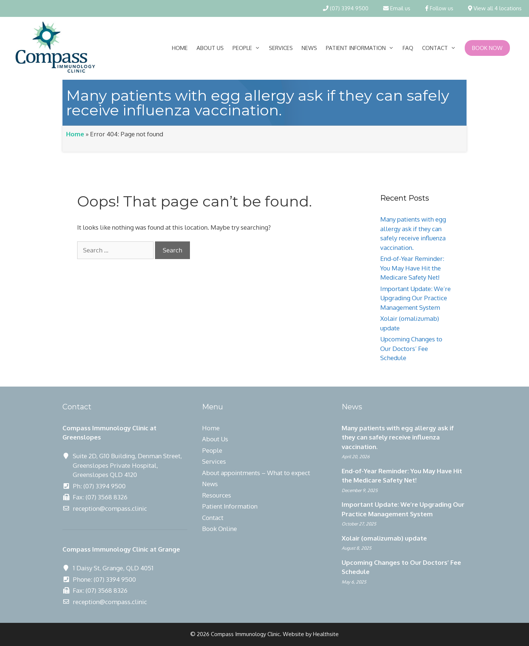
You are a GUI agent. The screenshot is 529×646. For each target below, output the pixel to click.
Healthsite (326, 634)
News (309, 47)
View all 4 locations (495, 8)
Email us (396, 8)
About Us (210, 47)
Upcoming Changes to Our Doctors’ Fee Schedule (411, 348)
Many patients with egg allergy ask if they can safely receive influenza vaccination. (398, 437)
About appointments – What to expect (256, 473)
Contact (441, 48)
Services (281, 47)
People (248, 48)
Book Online (219, 528)
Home (180, 47)
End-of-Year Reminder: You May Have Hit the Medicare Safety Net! (412, 268)
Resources (216, 495)
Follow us (439, 8)
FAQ (408, 47)
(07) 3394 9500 (345, 8)
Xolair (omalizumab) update (384, 538)
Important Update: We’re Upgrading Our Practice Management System (415, 298)
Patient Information (362, 48)
